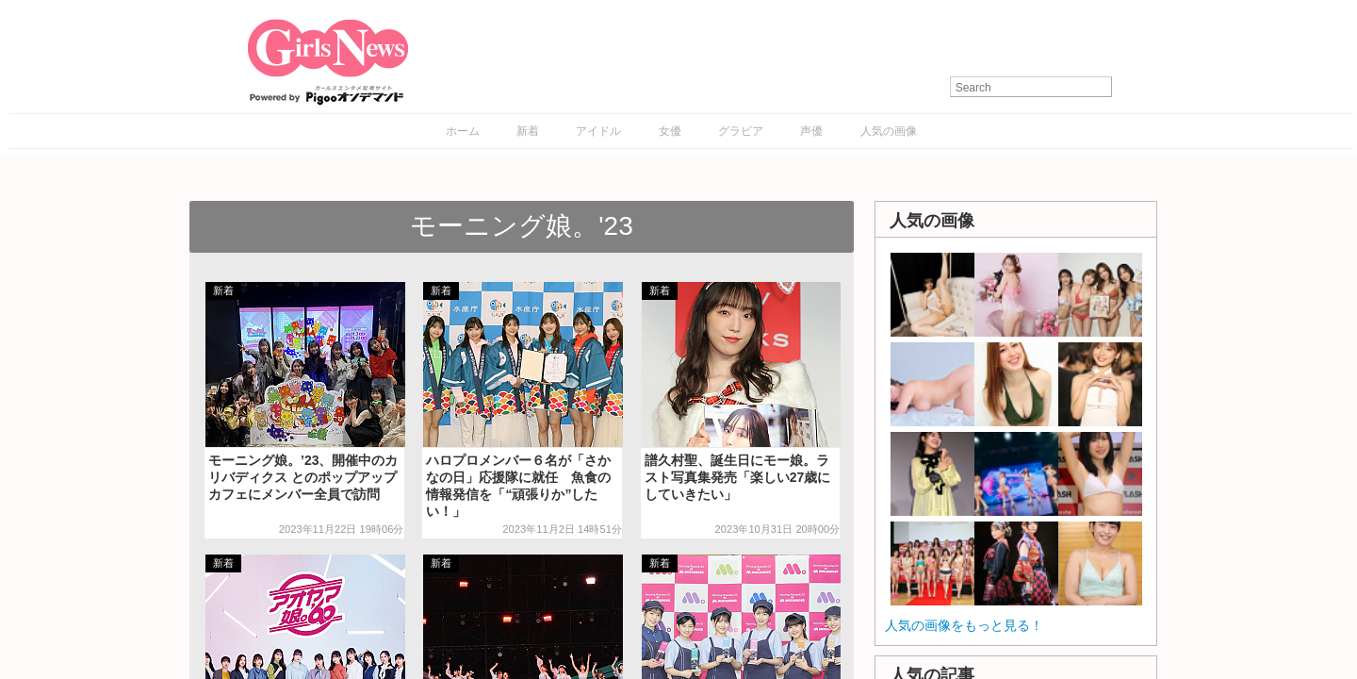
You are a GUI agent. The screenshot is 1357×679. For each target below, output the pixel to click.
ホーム (463, 131)
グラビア (740, 131)
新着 (527, 131)
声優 (811, 131)
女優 (670, 131)
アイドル (598, 131)
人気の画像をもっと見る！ (964, 625)
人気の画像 (888, 131)
